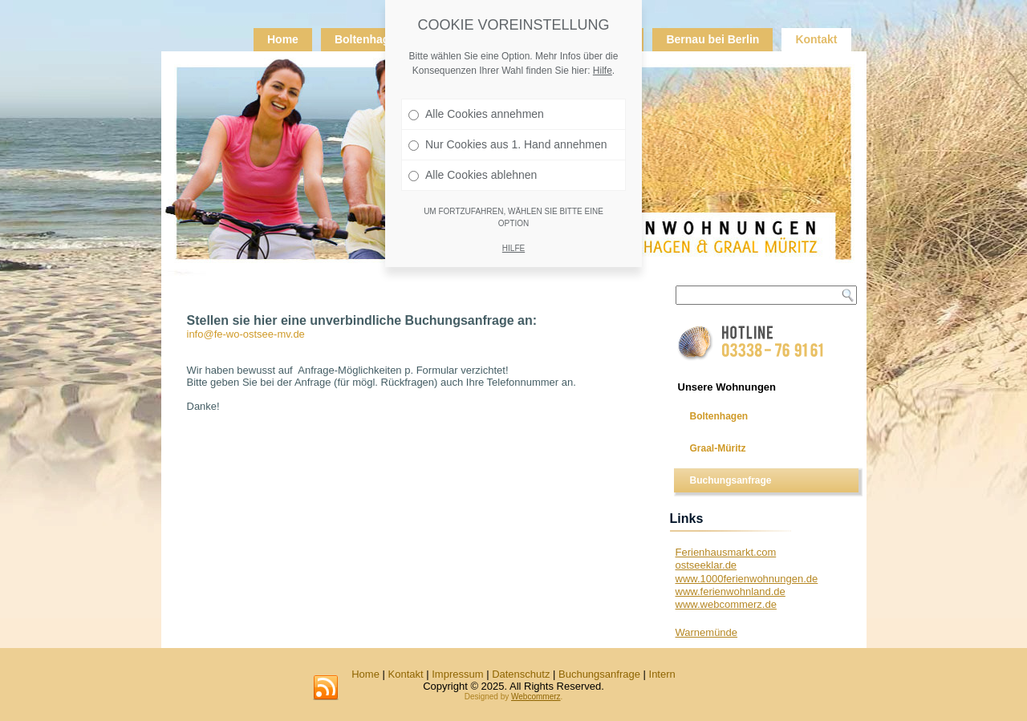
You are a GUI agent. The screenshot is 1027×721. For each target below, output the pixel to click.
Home (282, 39)
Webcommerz (536, 696)
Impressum (457, 674)
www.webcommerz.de (726, 604)
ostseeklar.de (706, 565)
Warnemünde (707, 632)
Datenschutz (521, 674)
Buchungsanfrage (731, 480)
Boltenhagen (369, 39)
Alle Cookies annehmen (476, 113)
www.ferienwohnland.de (730, 591)
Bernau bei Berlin (712, 39)
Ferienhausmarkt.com (726, 552)
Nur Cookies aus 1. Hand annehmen (507, 143)
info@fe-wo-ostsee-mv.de (246, 334)
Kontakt (816, 39)
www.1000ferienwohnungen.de (747, 579)
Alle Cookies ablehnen (472, 174)
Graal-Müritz (718, 448)
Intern (662, 674)
